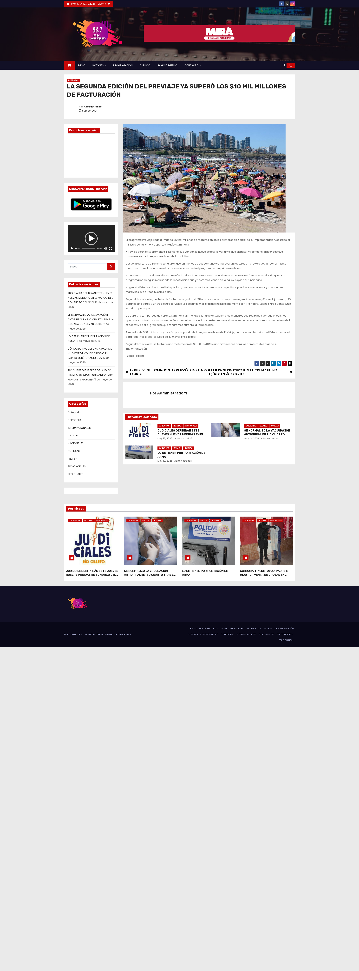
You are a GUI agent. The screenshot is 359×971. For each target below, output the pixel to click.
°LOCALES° (204, 628)
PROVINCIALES (77, 466)
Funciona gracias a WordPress (80, 634)
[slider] (88, 248)
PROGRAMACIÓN (122, 65)
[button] (284, 65)
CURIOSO (145, 65)
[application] (91, 238)
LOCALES (73, 435)
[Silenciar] (105, 248)
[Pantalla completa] (110, 248)
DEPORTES (74, 420)
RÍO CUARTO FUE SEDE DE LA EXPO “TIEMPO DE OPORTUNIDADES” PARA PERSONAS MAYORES (90, 374)
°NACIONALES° (266, 634)
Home (193, 628)
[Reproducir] (71, 248)
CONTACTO (192, 65)
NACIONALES (76, 443)
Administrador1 (93, 106)
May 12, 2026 (164, 438)
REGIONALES (75, 474)
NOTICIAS (99, 65)
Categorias (73, 80)
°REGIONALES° (286, 640)
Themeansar (124, 634)
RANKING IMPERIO (167, 65)
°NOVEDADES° (237, 628)
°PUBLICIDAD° (254, 628)
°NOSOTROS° (220, 628)
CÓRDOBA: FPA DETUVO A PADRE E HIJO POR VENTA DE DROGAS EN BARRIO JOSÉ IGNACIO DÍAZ (90, 353)
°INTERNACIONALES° (245, 634)
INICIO (81, 65)
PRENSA (72, 459)
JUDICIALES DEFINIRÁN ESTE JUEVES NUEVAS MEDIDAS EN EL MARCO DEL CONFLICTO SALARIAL (90, 297)
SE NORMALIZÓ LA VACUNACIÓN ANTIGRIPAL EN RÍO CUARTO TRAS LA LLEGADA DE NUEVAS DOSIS (91, 319)
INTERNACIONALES (79, 428)
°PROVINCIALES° (285, 634)
